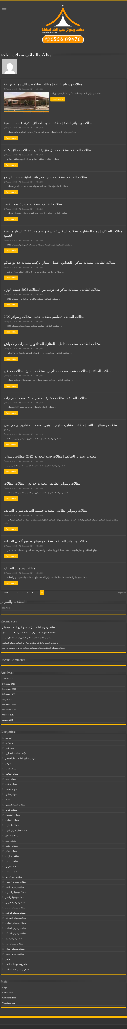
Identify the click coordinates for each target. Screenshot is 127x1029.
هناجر (7, 958)
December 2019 (9, 704)
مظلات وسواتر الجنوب (15, 891)
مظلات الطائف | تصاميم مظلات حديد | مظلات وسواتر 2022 (44, 316)
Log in (5, 987)
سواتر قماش (11, 794)
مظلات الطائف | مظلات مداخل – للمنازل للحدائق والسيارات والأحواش (52, 343)
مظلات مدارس (12, 866)
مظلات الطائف (12, 819)
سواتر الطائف (11, 773)
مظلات (8, 799)
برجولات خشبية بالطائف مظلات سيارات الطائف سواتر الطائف (30, 642)
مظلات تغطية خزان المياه (17, 830)
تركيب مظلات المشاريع (16, 752)
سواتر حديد (10, 778)
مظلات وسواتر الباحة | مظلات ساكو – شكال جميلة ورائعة (43, 84)
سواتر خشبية (11, 789)
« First (5, 592)
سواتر (8, 763)
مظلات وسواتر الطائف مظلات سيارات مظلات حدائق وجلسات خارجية (33, 647)
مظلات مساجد (12, 871)
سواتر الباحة (11, 768)
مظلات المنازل (12, 825)
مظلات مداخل (11, 861)
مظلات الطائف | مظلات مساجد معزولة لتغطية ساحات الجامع (46, 176)
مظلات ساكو (11, 850)
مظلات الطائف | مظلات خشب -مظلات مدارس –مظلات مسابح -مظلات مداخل (57, 370)
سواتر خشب (11, 783)
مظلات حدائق (11, 835)
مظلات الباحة (11, 809)
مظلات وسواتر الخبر (14, 897)
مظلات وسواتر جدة (14, 943)
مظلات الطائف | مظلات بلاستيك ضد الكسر (33, 203)
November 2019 (9, 709)
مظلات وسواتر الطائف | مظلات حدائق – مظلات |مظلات (42, 483)
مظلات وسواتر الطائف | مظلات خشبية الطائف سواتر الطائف (46, 510)
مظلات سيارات (12, 855)
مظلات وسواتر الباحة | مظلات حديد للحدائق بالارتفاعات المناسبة (48, 122)
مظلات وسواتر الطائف (19, 567)
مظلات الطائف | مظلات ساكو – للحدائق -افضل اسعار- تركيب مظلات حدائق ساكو (60, 262)
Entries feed (7, 992)
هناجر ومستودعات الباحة (16, 964)
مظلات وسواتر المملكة (15, 933)
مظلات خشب (11, 845)
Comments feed (9, 997)
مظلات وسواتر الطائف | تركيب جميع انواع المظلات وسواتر (28, 627)
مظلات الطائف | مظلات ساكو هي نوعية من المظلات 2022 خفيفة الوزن (52, 289)
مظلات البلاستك (12, 814)
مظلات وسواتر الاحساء (15, 881)
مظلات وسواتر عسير (14, 953)
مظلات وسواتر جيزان (15, 948)
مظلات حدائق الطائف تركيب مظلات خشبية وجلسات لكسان (29, 632)
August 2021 (7, 699)
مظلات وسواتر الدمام (15, 907)
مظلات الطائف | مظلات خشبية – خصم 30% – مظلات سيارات (45, 397)
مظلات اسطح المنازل (15, 804)
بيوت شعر (9, 747)
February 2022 (8, 693)
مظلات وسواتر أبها (13, 876)
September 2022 (9, 688)
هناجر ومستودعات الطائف (17, 969)
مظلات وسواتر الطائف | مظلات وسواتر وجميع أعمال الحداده (45, 540)
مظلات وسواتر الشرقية (16, 917)
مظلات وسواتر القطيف (15, 928)
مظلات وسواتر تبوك (14, 938)
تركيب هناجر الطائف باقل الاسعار (20, 758)
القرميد (8, 737)
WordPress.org (8, 1002)
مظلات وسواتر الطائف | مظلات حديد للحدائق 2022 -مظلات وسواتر (50, 456)
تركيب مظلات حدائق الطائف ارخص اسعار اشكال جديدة (27, 637)
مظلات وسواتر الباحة (14, 886)
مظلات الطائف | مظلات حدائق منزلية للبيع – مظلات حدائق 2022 (48, 149)
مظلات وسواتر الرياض (15, 912)
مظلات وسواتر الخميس (16, 902)
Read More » (58, 99)
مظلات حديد (11, 840)
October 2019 (8, 714)
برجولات (9, 742)
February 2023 (8, 683)
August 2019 (7, 719)
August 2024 (7, 678)
